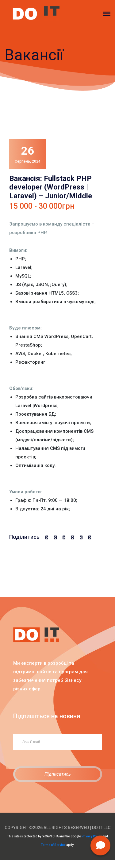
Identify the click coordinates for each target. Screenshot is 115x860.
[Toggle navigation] (109, 14)
